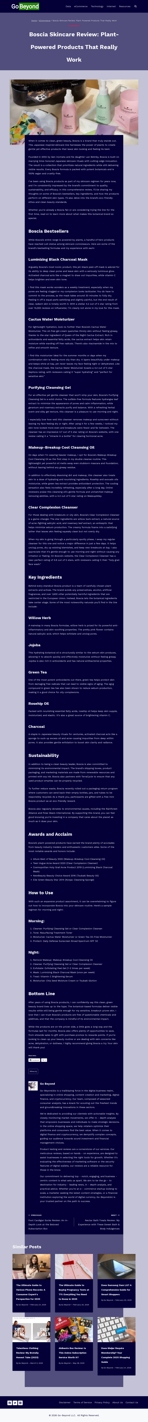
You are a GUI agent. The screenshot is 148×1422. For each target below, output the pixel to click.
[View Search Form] (135, 6)
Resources (124, 6)
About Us (117, 1402)
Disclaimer (65, 1402)
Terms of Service (82, 1402)
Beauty (33, 1071)
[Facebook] (9, 1403)
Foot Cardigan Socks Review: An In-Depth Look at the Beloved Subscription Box (50, 1221)
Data (68, 6)
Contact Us (132, 1402)
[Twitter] (15, 1403)
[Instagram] (20, 1403)
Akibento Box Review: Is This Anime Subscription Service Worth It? (72, 1353)
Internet (111, 6)
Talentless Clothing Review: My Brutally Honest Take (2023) (27, 1353)
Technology (97, 6)
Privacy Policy (102, 1402)
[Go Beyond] (25, 6)
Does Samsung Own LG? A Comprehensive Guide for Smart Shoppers (116, 1290)
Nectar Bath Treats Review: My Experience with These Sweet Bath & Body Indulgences (98, 1221)
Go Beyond (47, 1083)
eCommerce (81, 6)
